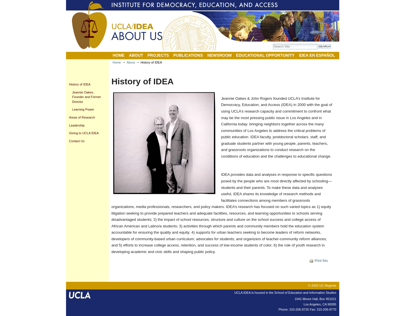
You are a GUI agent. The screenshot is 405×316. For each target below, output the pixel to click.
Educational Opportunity (265, 55)
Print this (318, 261)
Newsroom (219, 55)
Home (119, 55)
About (136, 55)
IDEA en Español (317, 55)
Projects (158, 55)
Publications (188, 55)
